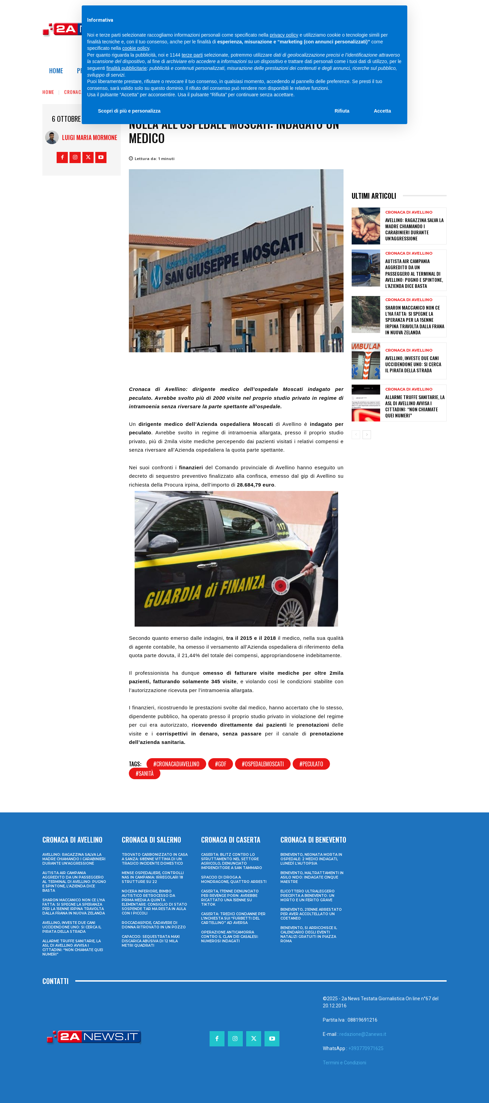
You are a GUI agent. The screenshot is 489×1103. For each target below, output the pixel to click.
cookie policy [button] (135, 48)
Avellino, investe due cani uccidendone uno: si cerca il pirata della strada (413, 364)
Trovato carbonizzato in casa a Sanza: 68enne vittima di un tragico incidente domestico (155, 859)
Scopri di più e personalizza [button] (129, 111)
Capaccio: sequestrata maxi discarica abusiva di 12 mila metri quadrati (151, 941)
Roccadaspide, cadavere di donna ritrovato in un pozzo (154, 925)
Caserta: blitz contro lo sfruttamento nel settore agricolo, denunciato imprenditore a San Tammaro (231, 861)
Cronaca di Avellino (408, 212)
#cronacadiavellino (176, 764)
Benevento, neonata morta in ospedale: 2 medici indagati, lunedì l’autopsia (311, 859)
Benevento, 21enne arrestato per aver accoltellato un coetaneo (311, 914)
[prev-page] (356, 434)
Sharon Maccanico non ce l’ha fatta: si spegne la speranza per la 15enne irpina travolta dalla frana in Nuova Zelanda (414, 320)
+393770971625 (366, 1048)
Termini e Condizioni (344, 1062)
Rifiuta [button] (342, 111)
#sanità (145, 773)
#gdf (220, 764)
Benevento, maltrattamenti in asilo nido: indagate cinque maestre (312, 877)
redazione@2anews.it (362, 1034)
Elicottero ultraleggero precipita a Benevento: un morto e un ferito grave (307, 895)
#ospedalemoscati (263, 764)
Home (48, 91)
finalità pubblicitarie (126, 68)
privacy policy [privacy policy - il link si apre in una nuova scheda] (284, 35)
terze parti (192, 55)
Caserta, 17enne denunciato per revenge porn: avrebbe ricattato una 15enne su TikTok (230, 898)
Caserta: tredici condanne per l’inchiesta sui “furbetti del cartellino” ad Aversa (233, 918)
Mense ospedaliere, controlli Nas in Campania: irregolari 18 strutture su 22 (153, 877)
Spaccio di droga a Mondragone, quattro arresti (234, 879)
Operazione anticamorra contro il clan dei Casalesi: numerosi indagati (229, 936)
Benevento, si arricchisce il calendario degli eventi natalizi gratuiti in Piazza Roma (308, 934)
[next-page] (367, 434)
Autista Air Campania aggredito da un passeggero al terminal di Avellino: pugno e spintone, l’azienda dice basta (414, 273)
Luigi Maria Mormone (89, 137)
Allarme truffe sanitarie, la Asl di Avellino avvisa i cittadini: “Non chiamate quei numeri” (415, 406)
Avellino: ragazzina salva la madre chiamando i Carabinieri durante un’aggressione (414, 229)
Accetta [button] (382, 111)
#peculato (311, 764)
